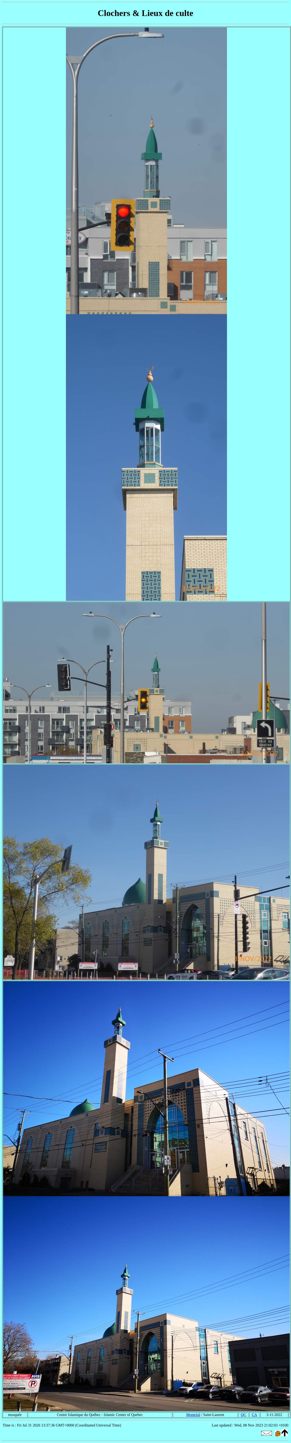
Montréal (193, 1415)
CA (254, 1415)
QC (243, 1415)
